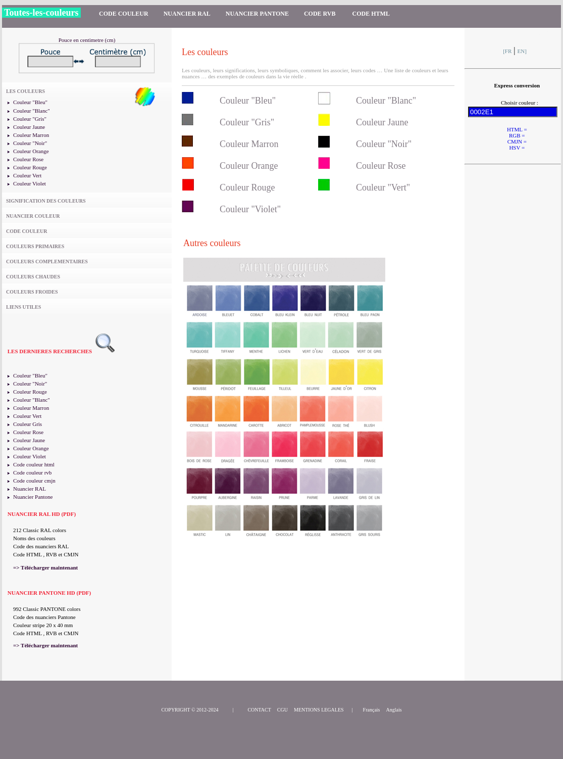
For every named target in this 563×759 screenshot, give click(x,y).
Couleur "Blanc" (31, 111)
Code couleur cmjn (34, 481)
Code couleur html (34, 464)
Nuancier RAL (29, 489)
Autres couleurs (211, 243)
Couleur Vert (27, 175)
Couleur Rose (28, 159)
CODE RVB (320, 13)
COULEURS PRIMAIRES (35, 246)
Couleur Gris (27, 424)
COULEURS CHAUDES (33, 276)
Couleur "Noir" (30, 143)
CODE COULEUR (123, 13)
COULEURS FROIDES (32, 292)
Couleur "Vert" (383, 187)
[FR (507, 51)
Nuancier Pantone (33, 497)
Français (371, 710)
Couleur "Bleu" (30, 102)
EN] (522, 51)
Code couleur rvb (32, 472)
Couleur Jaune (29, 127)
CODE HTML (371, 13)
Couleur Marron (31, 135)
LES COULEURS (25, 91)
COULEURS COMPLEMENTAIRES (47, 261)
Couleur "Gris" (29, 119)
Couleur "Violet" (250, 209)
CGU (282, 710)
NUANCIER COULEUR (33, 216)
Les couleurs (205, 52)
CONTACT (259, 710)
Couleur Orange (31, 151)
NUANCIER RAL (187, 13)
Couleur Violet (29, 183)
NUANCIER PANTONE (257, 13)
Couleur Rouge (30, 167)
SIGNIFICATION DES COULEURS (46, 201)
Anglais (394, 710)
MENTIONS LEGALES (319, 710)
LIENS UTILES (23, 307)
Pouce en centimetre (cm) (87, 40)
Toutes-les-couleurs (41, 13)
